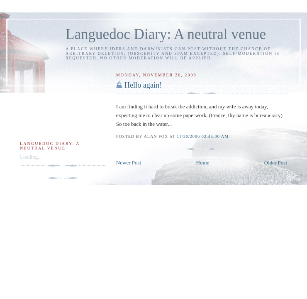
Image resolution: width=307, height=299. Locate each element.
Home (203, 162)
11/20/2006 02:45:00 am (203, 136)
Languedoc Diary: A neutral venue (166, 34)
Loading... (31, 157)
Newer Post (128, 162)
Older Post (275, 162)
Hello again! (143, 85)
